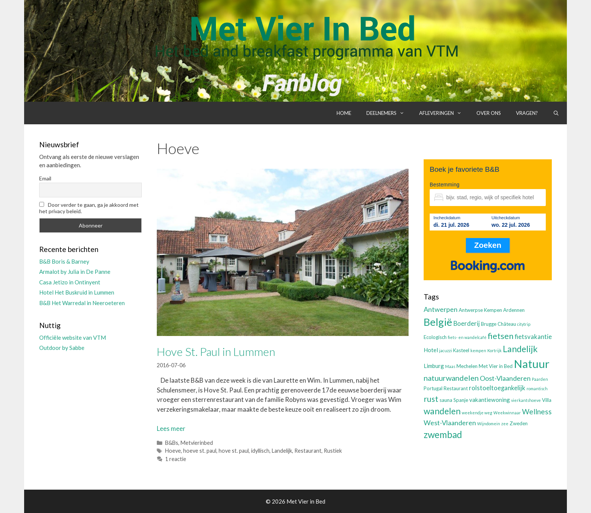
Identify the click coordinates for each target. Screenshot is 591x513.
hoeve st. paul (199, 450)
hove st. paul (234, 450)
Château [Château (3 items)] (507, 324)
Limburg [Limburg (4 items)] (434, 365)
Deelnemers (389, 113)
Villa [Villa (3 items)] (546, 400)
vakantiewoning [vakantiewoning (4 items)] (489, 399)
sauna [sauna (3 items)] (445, 400)
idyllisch (260, 450)
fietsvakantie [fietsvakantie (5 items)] (533, 336)
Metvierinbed (197, 443)
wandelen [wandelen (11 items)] (442, 411)
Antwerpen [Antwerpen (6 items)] (441, 309)
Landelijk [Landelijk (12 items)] (520, 349)
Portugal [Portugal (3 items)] (433, 388)
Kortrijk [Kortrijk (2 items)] (494, 350)
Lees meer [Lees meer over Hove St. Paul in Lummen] (171, 428)
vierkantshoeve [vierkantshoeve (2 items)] (526, 400)
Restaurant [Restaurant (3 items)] (456, 388)
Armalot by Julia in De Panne (74, 271)
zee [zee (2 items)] (504, 423)
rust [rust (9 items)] (431, 398)
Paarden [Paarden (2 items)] (540, 379)
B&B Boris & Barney (64, 261)
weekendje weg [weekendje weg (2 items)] (477, 412)
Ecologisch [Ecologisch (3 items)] (435, 337)
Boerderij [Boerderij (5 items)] (466, 323)
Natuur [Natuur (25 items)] (532, 363)
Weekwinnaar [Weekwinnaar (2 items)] (507, 412)
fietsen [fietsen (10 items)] (500, 336)
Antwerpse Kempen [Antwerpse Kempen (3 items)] (480, 310)
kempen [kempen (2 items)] (478, 350)
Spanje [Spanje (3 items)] (460, 400)
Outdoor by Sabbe (61, 347)
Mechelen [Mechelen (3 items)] (467, 366)
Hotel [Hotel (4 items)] (431, 350)
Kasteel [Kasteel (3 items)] (461, 350)
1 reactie (175, 459)
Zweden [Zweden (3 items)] (519, 423)
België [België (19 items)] (438, 322)
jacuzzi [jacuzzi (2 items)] (445, 350)
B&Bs (171, 443)
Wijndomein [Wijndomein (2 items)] (488, 423)
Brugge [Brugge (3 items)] (488, 324)
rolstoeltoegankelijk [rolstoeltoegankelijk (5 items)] (497, 388)
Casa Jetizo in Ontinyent (69, 282)
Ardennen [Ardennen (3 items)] (514, 310)
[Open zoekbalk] (556, 113)
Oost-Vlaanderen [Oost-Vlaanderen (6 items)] (505, 378)
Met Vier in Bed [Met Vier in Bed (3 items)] (496, 366)
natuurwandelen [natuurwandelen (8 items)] (451, 377)
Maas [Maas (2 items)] (450, 366)
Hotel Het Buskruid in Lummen (76, 292)
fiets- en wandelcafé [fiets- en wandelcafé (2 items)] (467, 337)
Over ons (488, 113)
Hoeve (173, 450)
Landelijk (282, 450)
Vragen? (527, 113)
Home (344, 113)
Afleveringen (444, 113)
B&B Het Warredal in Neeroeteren (82, 302)
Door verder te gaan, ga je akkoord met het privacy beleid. (89, 208)
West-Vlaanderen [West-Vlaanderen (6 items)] (450, 422)
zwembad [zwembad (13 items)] (443, 434)
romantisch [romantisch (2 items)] (537, 388)
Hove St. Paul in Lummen (216, 351)
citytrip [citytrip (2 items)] (523, 324)
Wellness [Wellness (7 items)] (537, 411)
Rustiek (333, 450)
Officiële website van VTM (72, 337)
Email (45, 178)
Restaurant (308, 450)
